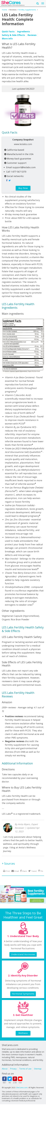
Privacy (13, 1068)
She (10, 3)
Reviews (31, 35)
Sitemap (37, 1068)
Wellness (23, 1033)
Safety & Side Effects (13, 35)
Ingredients (23, 31)
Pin (41, 871)
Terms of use (25, 1068)
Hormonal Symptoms (23, 993)
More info (7, 38)
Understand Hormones (23, 954)
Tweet (34, 871)
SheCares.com (22, 1087)
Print (8, 871)
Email (16, 871)
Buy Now (23, 188)
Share (24, 871)
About (4, 1068)
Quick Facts (8, 31)
